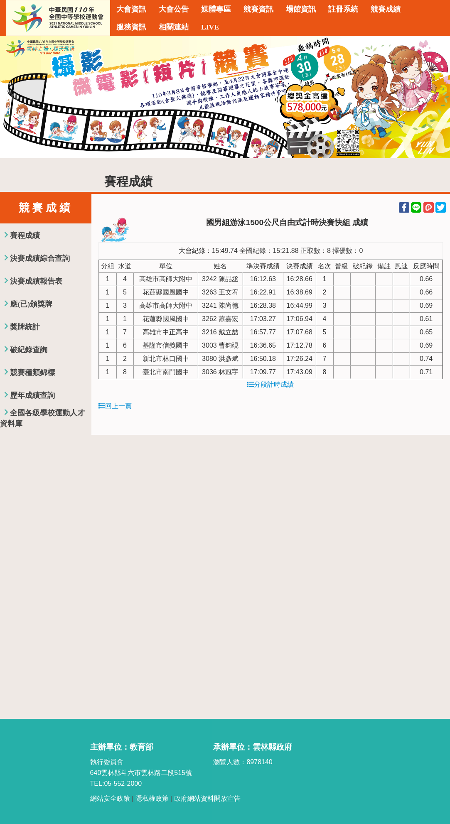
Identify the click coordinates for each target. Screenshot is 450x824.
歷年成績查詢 (32, 395)
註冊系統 (343, 9)
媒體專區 (216, 9)
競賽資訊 (258, 9)
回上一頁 (115, 406)
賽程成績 (25, 235)
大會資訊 (131, 9)
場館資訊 (301, 9)
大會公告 (174, 9)
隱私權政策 (152, 798)
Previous (14, 97)
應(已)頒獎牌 (31, 304)
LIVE (210, 27)
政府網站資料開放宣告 (207, 798)
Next (435, 97)
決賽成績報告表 (36, 281)
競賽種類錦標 (32, 372)
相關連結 (174, 27)
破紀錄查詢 (28, 350)
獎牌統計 (25, 327)
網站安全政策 (110, 798)
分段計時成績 (270, 384)
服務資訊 (131, 27)
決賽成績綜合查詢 (40, 258)
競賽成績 (386, 9)
